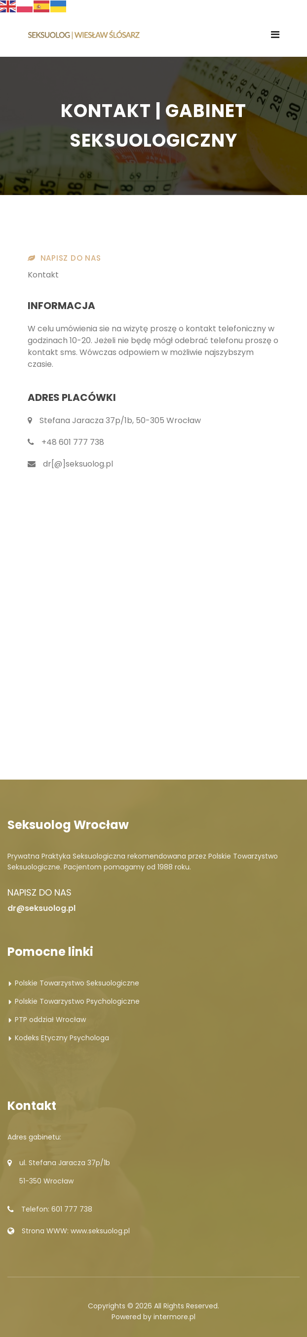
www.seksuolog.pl (100, 1231)
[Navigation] (275, 34)
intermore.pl (174, 1317)
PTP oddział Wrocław (50, 1019)
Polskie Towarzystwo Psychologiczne (77, 1001)
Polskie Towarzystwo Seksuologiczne (77, 983)
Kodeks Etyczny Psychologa (62, 1038)
